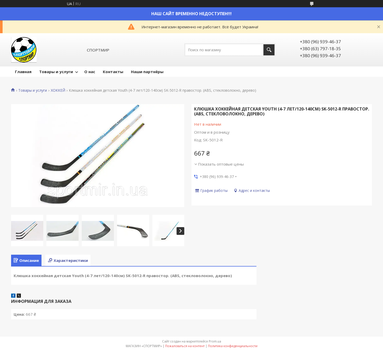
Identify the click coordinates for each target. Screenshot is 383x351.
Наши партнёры (147, 71)
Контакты (113, 71)
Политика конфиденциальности (232, 346)
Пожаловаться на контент (185, 346)
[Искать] (268, 49)
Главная (23, 71)
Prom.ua (215, 341)
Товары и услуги (56, 71)
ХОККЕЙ (58, 90)
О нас (89, 71)
